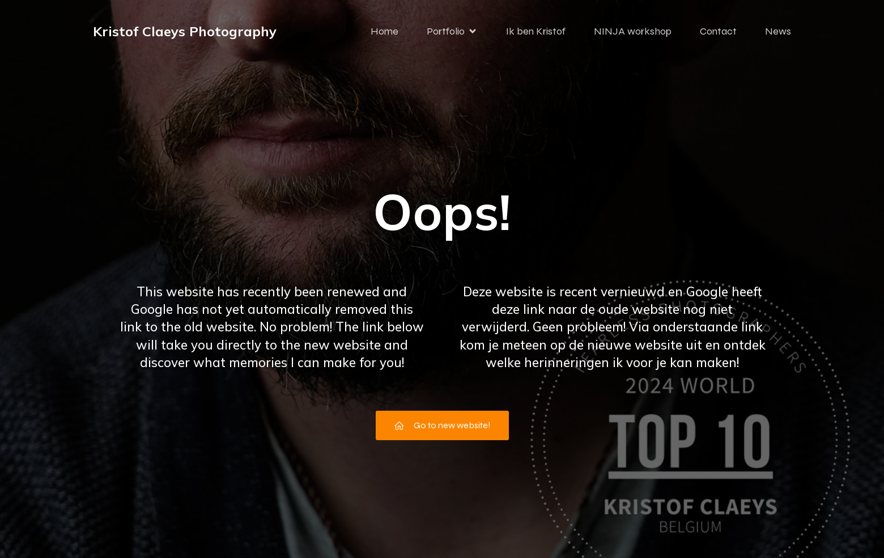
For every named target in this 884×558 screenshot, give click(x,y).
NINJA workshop (633, 31)
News (778, 31)
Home (384, 31)
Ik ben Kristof (536, 31)
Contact (718, 31)
